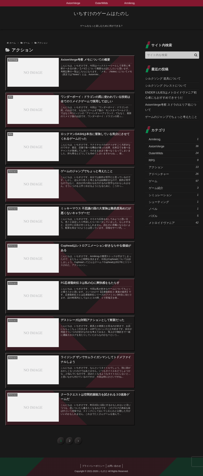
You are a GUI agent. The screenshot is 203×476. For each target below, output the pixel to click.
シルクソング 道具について (163, 78)
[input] (172, 55)
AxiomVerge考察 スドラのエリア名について (170, 107)
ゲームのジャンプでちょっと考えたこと (171, 116)
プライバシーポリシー (93, 466)
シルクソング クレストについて (165, 85)
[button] (196, 55)
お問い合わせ (114, 466)
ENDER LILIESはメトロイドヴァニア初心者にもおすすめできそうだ (171, 95)
